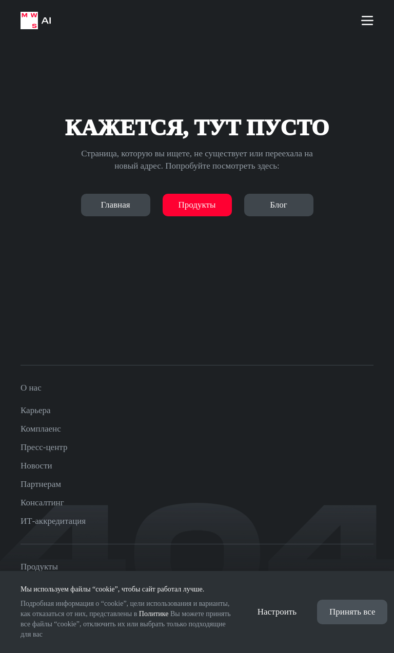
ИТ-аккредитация (53, 521)
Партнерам (41, 484)
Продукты (197, 205)
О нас (31, 388)
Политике (154, 614)
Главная (115, 205)
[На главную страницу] (36, 20)
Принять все (352, 612)
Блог (278, 205)
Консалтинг (42, 502)
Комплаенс (41, 429)
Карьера (36, 410)
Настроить (277, 612)
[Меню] (367, 20)
